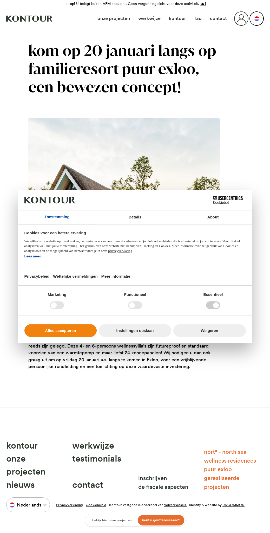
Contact (218, 18)
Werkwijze (149, 18)
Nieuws (20, 484)
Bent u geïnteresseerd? (161, 520)
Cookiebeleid (96, 505)
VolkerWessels (175, 505)
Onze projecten (113, 18)
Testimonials (96, 458)
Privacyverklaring (69, 505)
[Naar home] (29, 19)
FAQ (198, 18)
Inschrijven (152, 478)
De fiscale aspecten (163, 486)
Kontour (177, 18)
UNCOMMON (233, 505)
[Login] (241, 18)
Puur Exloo (218, 469)
